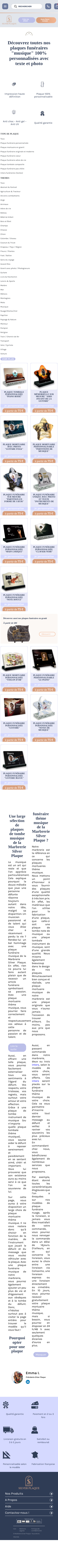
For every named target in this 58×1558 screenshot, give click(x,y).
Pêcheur (4, 324)
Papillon (4, 315)
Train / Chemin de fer (9, 336)
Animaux (4, 204)
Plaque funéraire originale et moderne (17, 151)
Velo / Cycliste (6, 345)
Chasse (3, 230)
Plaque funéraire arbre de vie (13, 160)
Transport (4, 341)
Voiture (3, 354)
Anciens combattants (10, 196)
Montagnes (5, 298)
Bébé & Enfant (6, 217)
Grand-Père (5, 264)
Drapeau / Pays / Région (11, 247)
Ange (2, 200)
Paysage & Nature (8, 319)
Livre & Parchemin (8, 277)
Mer (2, 290)
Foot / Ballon (6, 255)
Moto (2, 302)
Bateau (3, 213)
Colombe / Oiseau (8, 238)
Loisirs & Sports (7, 281)
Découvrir (46, 634)
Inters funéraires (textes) (11, 173)
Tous (2, 139)
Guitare (3, 272)
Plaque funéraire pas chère (12, 169)
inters (35, 1081)
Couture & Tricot (7, 243)
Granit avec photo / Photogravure (15, 268)
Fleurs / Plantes (7, 251)
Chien (3, 234)
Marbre (3, 285)
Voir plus (8, 359)
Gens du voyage (7, 260)
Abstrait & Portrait (8, 187)
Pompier (4, 328)
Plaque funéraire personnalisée (14, 143)
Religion (4, 332)
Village (3, 349)
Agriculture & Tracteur (10, 191)
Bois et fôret (5, 221)
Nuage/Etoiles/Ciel (8, 311)
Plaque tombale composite (12, 164)
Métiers (3, 294)
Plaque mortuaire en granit (12, 147)
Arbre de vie (5, 208)
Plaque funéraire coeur (10, 156)
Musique (4, 307)
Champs (4, 225)
